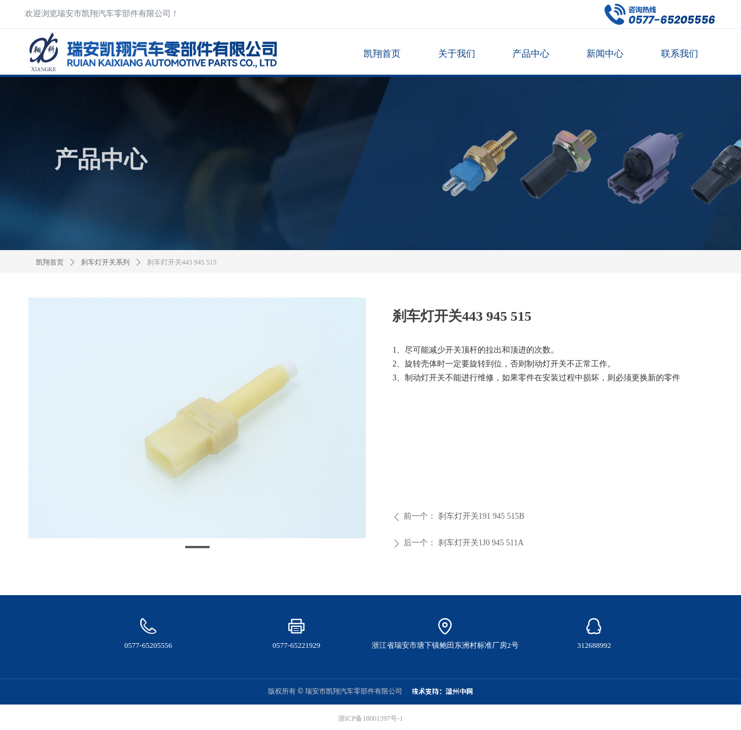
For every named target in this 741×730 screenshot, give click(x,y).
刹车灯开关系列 (105, 262)
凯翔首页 (50, 262)
